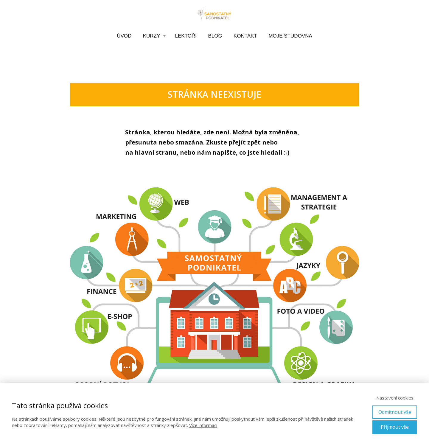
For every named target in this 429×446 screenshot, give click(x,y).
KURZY (151, 36)
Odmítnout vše (394, 412)
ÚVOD (124, 36)
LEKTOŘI (186, 36)
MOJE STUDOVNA (290, 36)
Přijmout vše (395, 427)
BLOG (215, 36)
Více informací (203, 425)
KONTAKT (245, 36)
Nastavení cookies (395, 398)
